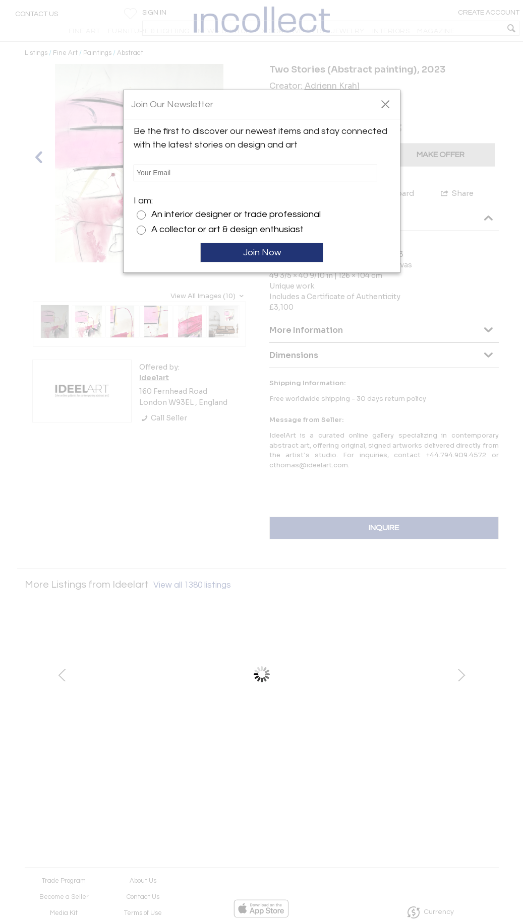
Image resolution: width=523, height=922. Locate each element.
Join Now (262, 252)
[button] (385, 103)
